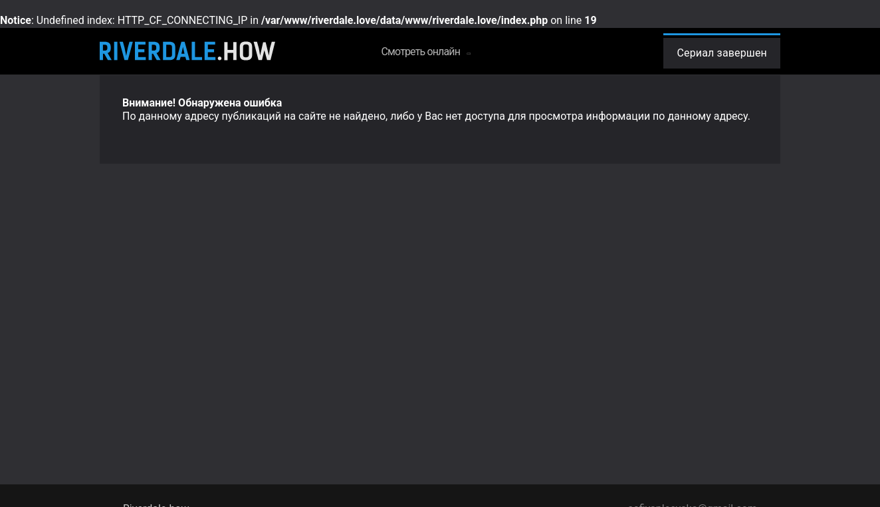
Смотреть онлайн (425, 51)
